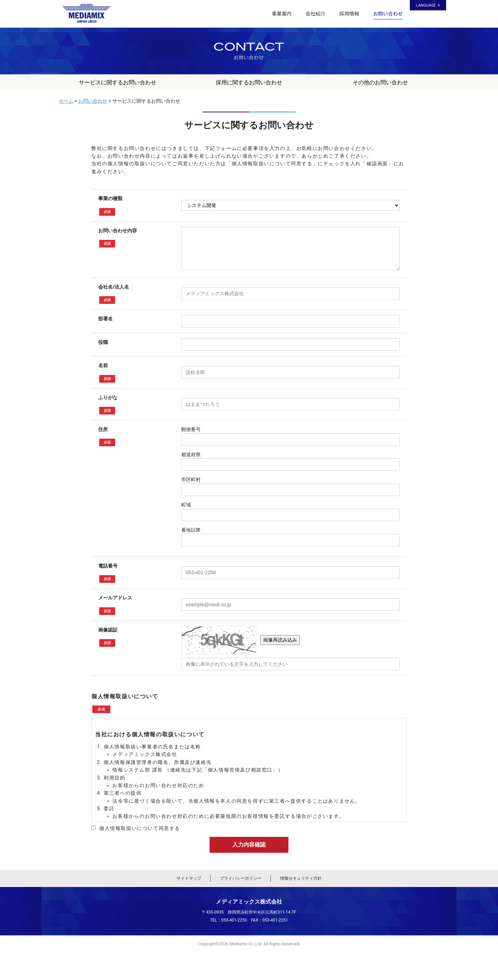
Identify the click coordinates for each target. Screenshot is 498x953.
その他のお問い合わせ (380, 82)
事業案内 (282, 14)
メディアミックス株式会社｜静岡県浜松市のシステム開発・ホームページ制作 (89, 13)
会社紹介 (315, 14)
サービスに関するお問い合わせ (117, 82)
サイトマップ (188, 878)
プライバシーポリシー (240, 878)
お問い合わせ (388, 14)
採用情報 (349, 14)
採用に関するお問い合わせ (249, 82)
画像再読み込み (280, 640)
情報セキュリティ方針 (301, 878)
